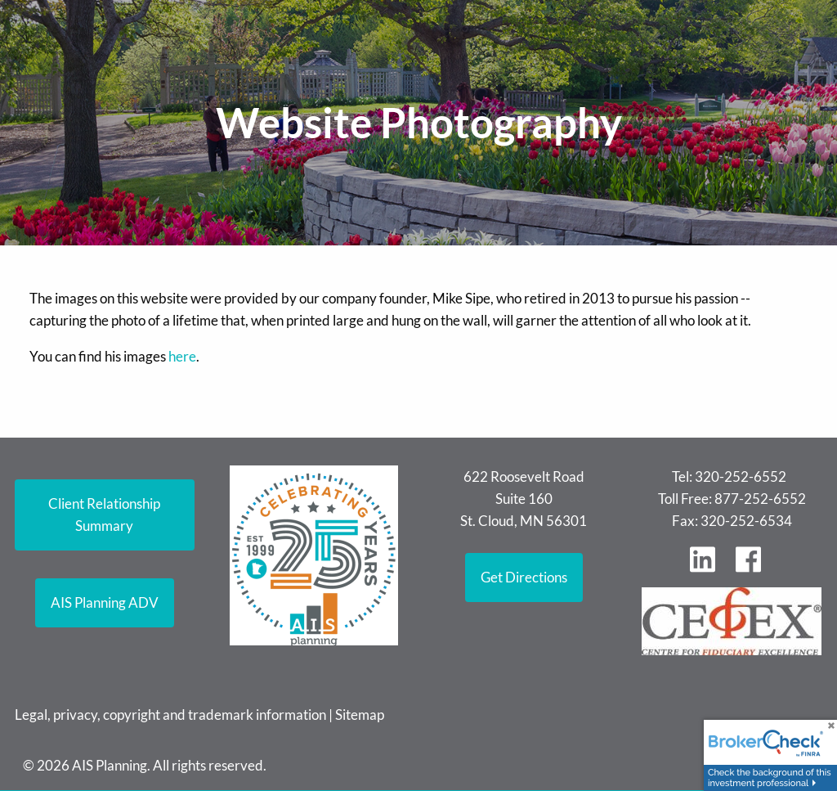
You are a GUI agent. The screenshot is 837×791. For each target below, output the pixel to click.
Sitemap (359, 714)
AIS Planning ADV (105, 602)
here (182, 356)
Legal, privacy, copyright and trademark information (170, 714)
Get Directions (524, 577)
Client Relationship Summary (104, 514)
